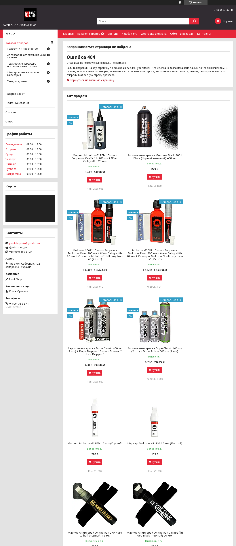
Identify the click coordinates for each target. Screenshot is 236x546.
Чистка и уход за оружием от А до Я (85, 518)
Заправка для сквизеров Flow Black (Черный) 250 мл (203, 445)
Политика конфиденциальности (140, 542)
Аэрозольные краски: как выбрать (83, 505)
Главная (68, 33)
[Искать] (194, 21)
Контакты (204, 33)
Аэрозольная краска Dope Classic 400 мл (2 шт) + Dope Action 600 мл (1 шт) (203, 254)
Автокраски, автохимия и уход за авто (26, 56)
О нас (9, 121)
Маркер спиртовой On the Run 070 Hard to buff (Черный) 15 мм (203, 352)
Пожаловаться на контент (107, 542)
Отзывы (10, 112)
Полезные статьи (17, 103)
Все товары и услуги (213, 484)
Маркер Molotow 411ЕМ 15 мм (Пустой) (148, 352)
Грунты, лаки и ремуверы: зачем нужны (86, 513)
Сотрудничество (74, 42)
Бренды (112, 33)
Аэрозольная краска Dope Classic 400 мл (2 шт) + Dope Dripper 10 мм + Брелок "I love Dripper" (148, 256)
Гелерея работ (15, 93)
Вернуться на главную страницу (92, 80)
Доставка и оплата (154, 33)
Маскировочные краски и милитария (23, 74)
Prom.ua (134, 539)
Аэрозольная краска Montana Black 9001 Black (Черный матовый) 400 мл (148, 156)
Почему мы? (127, 522)
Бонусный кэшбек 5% (133, 509)
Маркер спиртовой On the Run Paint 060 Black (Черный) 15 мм (148, 445)
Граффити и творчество (22, 48)
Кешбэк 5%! (129, 33)
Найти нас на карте (190, 513)
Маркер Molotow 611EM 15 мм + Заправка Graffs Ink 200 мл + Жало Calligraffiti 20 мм (93, 158)
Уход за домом (17, 81)
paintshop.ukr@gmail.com (24, 243)
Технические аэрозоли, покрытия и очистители (22, 65)
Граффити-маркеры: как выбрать (82, 509)
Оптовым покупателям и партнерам (200, 505)
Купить (94, 179)
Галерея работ (129, 505)
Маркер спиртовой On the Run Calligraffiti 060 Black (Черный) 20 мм (92, 445)
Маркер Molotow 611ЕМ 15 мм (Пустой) (93, 352)
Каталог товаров (88, 33)
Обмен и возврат (181, 33)
